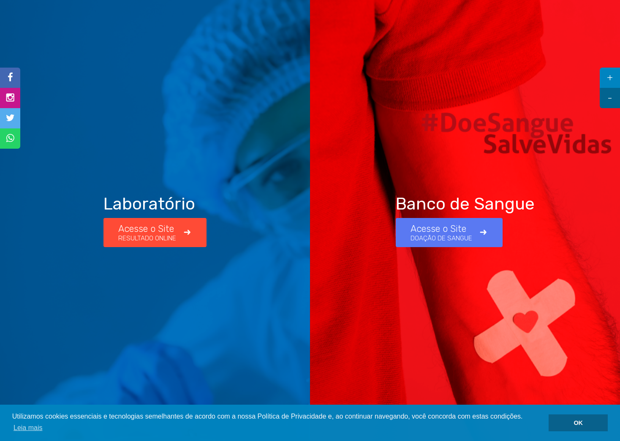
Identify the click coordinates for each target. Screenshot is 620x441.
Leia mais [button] (28, 427)
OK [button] (578, 422)
